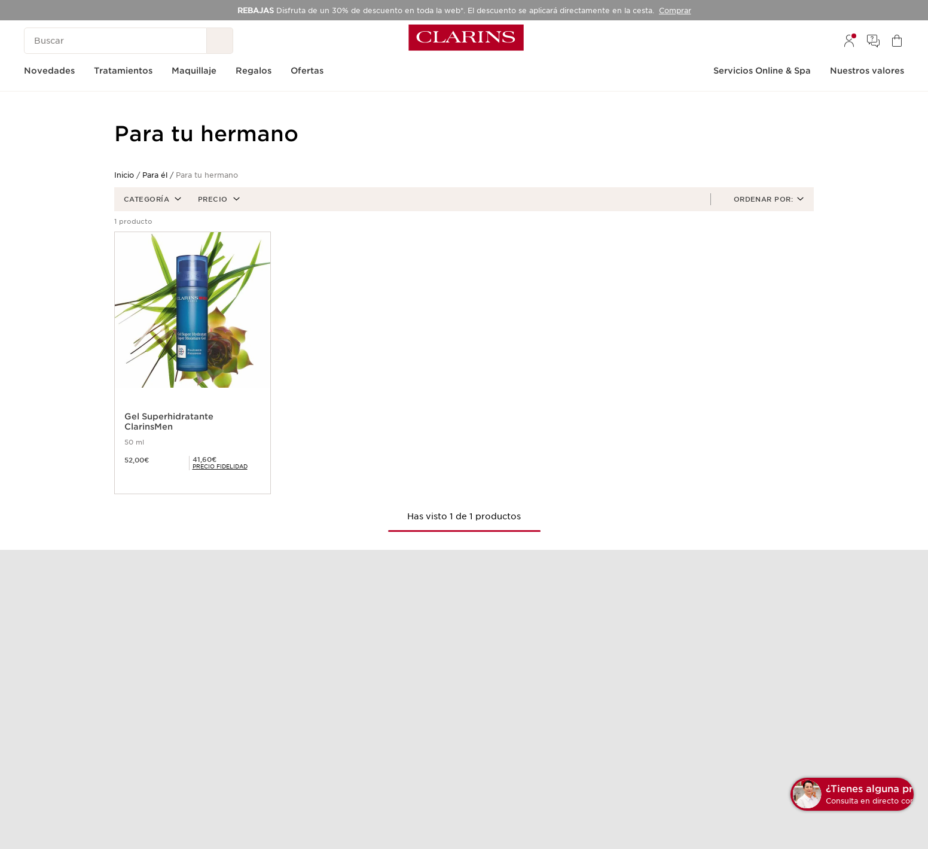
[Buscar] (115, 41)
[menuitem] (849, 41)
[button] (151, 199)
